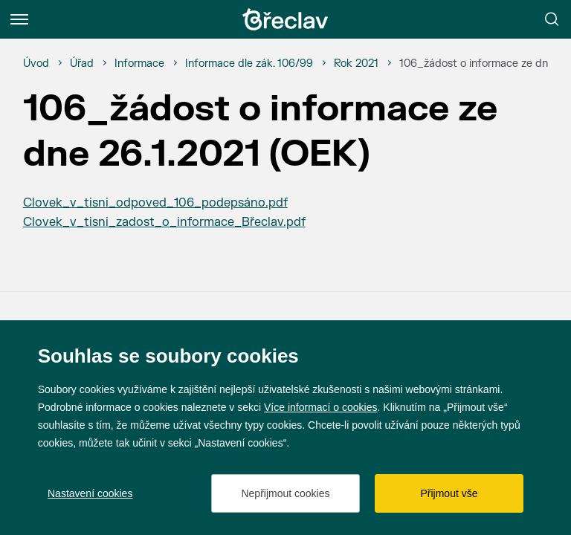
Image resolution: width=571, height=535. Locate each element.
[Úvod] (36, 64)
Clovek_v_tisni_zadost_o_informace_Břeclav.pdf (164, 222)
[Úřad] (82, 64)
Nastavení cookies (90, 493)
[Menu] (19, 19)
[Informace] (139, 64)
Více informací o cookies (321, 407)
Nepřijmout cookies (285, 493)
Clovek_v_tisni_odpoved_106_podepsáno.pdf (155, 202)
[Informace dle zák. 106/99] (249, 64)
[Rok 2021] (356, 64)
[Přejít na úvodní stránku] (285, 19)
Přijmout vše (448, 493)
